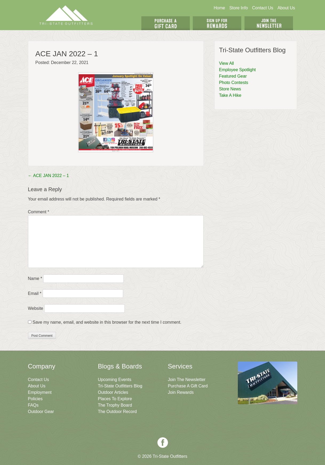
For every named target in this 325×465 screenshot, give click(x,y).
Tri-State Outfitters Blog (120, 386)
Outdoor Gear (41, 411)
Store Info (238, 8)
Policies (35, 398)
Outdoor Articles (113, 392)
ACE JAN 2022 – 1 (48, 175)
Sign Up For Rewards (217, 23)
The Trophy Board (115, 405)
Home (219, 8)
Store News (230, 89)
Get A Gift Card (165, 23)
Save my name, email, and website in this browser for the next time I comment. (107, 322)
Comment (38, 212)
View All (226, 63)
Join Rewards (181, 392)
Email (35, 293)
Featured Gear (233, 76)
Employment (40, 392)
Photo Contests (233, 82)
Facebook (162, 442)
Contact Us (262, 8)
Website (35, 308)
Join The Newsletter (268, 23)
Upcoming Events (114, 379)
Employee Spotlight (237, 69)
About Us (286, 8)
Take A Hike (230, 95)
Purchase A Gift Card (188, 386)
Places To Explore (115, 398)
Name (35, 278)
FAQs (33, 405)
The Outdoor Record (117, 411)
